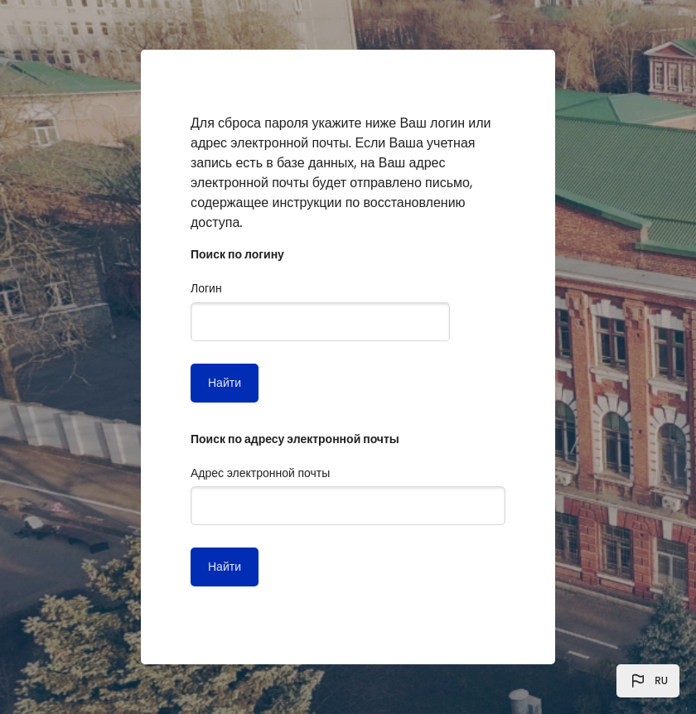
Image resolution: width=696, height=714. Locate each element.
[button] (647, 680)
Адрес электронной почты (260, 473)
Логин (206, 288)
